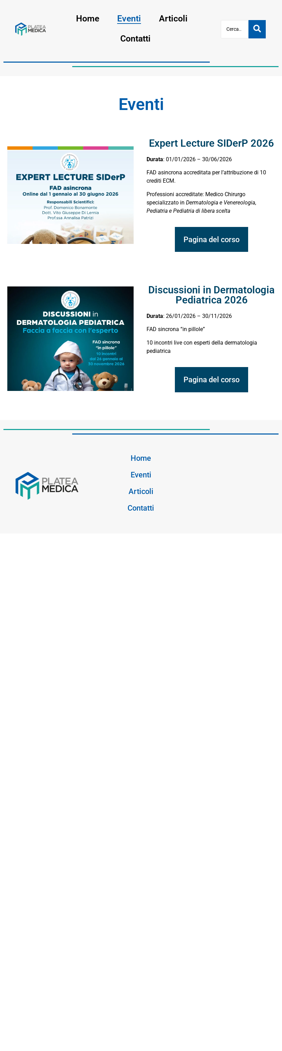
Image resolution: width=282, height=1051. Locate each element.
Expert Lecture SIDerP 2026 (211, 143)
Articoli (173, 18)
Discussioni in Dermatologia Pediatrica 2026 (211, 295)
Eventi (129, 18)
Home (87, 18)
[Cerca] (234, 29)
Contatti (135, 39)
